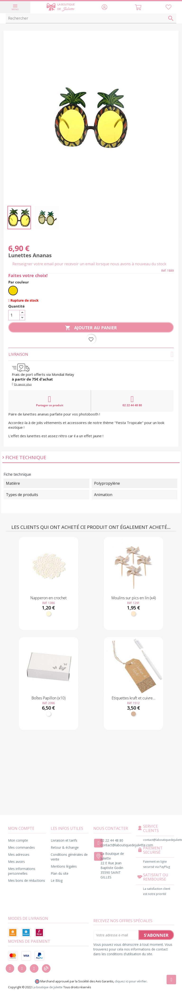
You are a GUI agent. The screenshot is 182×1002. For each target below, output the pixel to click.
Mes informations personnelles (21, 871)
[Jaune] (13, 290)
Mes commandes (21, 847)
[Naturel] (133, 613)
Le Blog (57, 880)
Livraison (91, 354)
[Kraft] (133, 713)
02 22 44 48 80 (132, 401)
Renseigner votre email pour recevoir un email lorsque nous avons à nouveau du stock (89, 263)
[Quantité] (14, 315)
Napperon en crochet (48, 597)
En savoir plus (23, 384)
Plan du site (59, 873)
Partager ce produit (49, 401)
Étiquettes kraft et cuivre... (133, 698)
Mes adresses (18, 854)
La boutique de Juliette (47, 987)
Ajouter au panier (91, 328)
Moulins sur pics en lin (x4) (133, 597)
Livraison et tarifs (64, 840)
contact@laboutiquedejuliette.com (126, 845)
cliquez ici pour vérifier (131, 981)
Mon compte (18, 840)
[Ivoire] (48, 613)
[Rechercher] (91, 18)
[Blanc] (48, 713)
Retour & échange (65, 847)
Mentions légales (64, 866)
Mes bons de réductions (26, 880)
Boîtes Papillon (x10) (48, 698)
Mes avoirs (16, 861)
